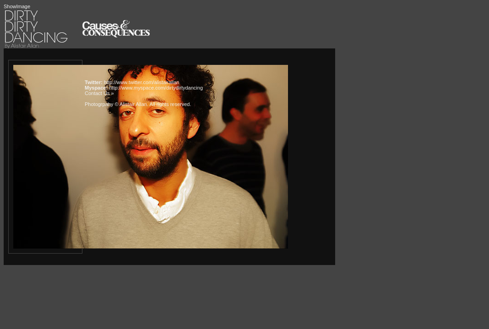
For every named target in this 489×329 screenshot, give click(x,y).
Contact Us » (99, 93)
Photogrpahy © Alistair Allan (116, 104)
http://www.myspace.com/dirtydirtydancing (156, 87)
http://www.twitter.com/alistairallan (141, 82)
